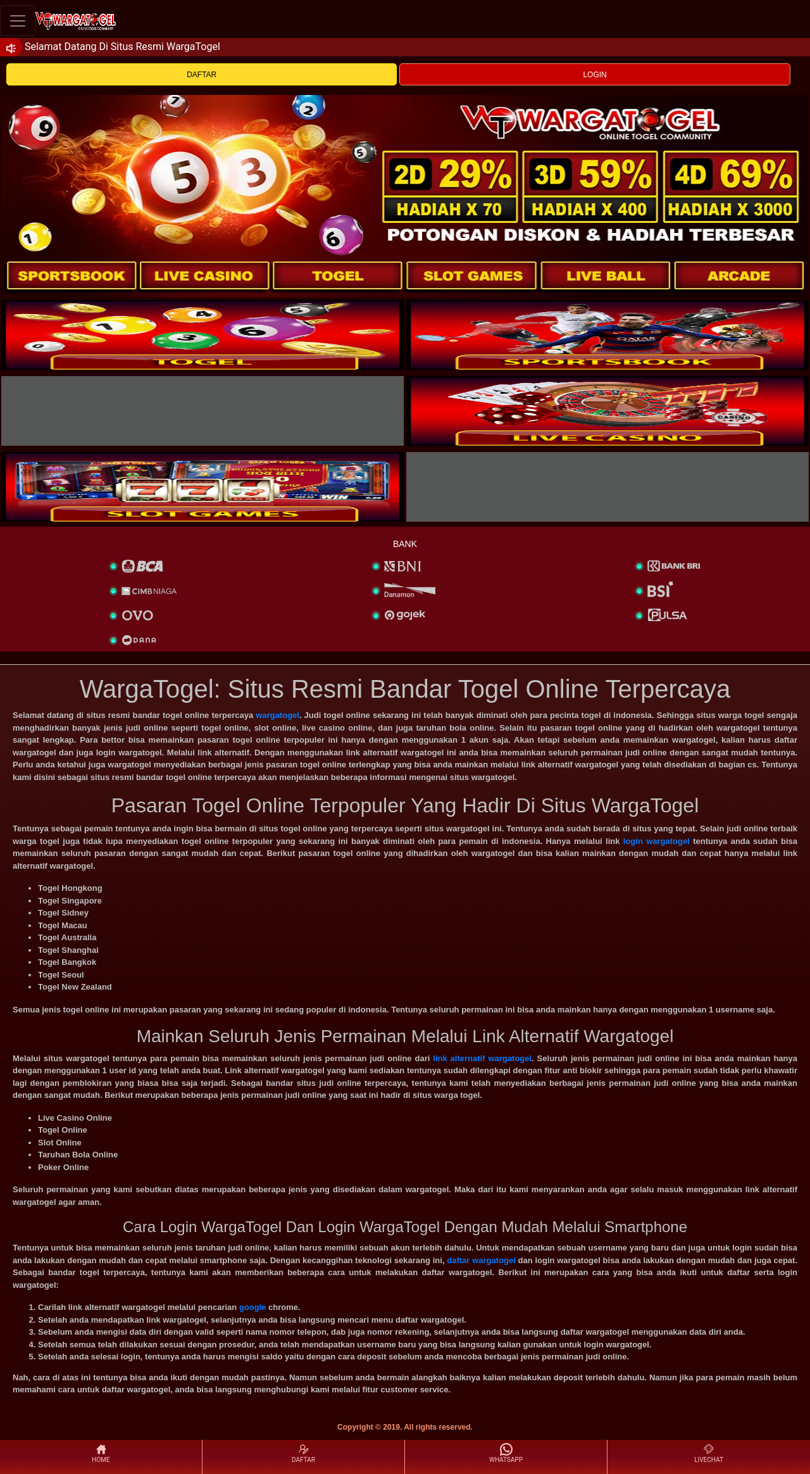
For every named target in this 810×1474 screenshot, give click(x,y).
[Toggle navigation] (17, 20)
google (252, 1307)
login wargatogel (656, 841)
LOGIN (594, 74)
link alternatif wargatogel (482, 1058)
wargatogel (277, 715)
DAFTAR (201, 74)
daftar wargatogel (481, 1260)
